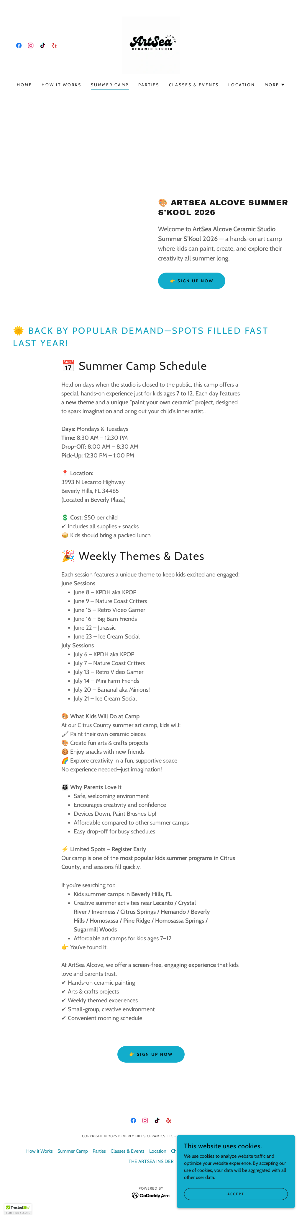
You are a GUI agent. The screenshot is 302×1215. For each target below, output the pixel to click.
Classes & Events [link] (194, 84)
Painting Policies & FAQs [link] (231, 1151)
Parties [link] (149, 84)
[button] (275, 84)
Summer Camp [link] (110, 84)
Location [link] (241, 84)
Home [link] (24, 84)
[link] (19, 45)
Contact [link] (268, 1151)
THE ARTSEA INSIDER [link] (151, 1161)
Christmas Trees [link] (187, 1151)
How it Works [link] (61, 84)
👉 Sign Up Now (192, 281)
